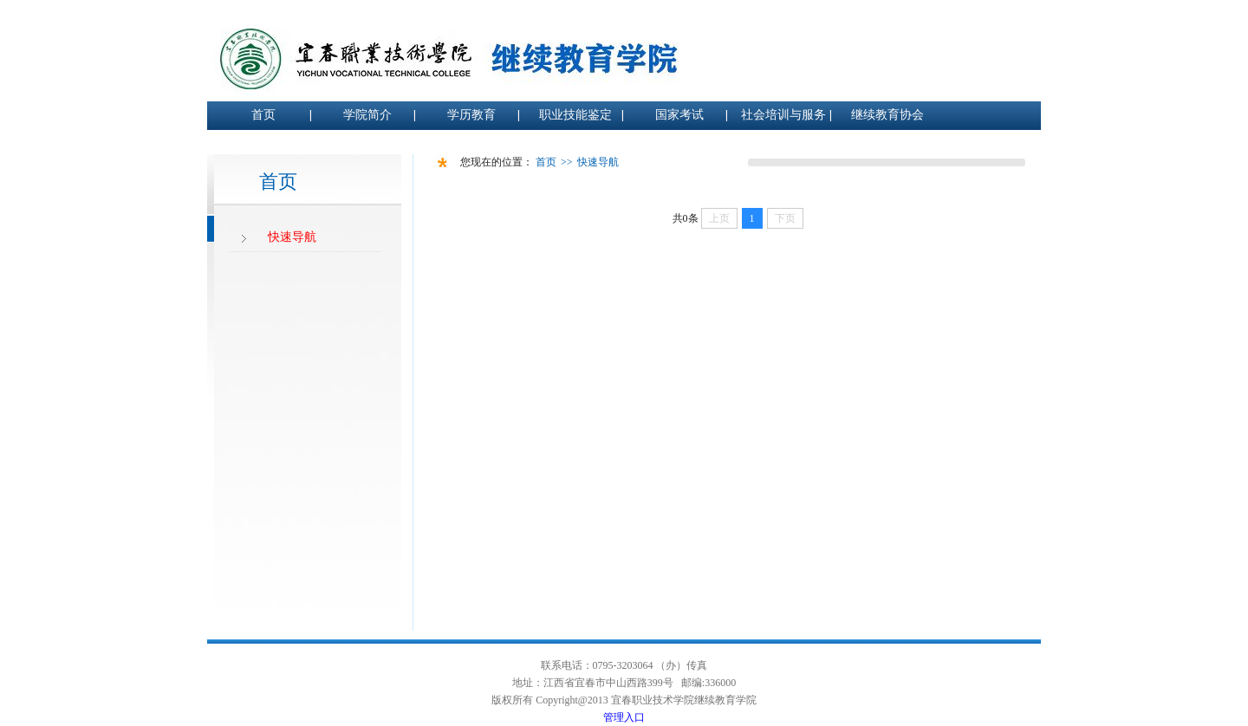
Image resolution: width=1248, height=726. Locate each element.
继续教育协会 (887, 114)
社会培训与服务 (783, 114)
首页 (263, 114)
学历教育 (471, 114)
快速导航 (292, 236)
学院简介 (367, 114)
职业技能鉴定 (575, 114)
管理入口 (624, 717)
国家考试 (679, 114)
